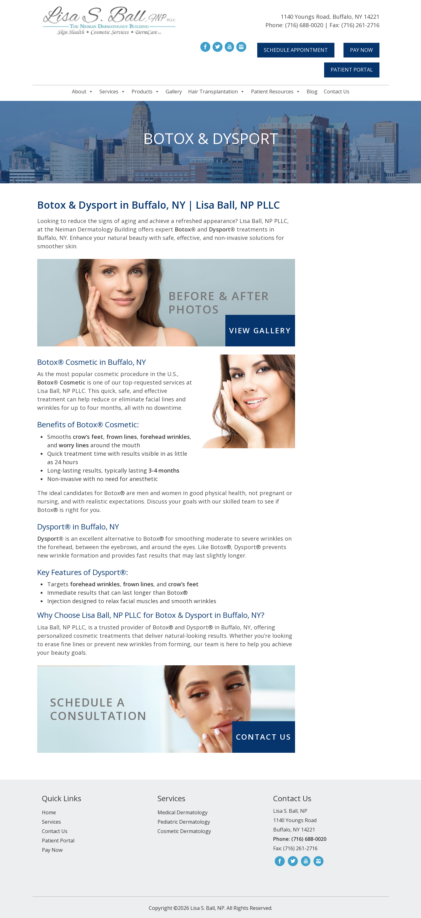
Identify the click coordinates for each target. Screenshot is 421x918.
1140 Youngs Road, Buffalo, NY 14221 (330, 16)
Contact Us (336, 91)
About (82, 91)
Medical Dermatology (183, 812)
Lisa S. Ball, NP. (207, 908)
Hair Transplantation (216, 91)
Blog (312, 91)
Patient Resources (275, 91)
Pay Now (361, 50)
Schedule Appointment (296, 50)
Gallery (174, 91)
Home (49, 812)
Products (145, 91)
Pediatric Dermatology (184, 821)
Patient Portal (352, 69)
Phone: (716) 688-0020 (299, 839)
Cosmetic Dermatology (184, 831)
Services (112, 91)
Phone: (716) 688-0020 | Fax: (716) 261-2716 (322, 25)
